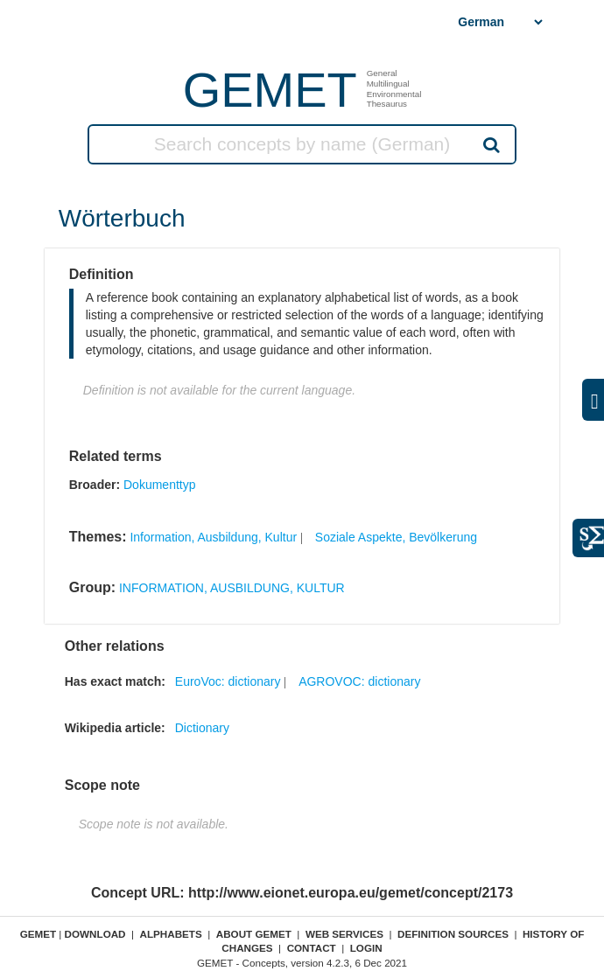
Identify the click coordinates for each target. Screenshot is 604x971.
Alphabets (171, 934)
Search (490, 144)
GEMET (270, 89)
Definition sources (453, 934)
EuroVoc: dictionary (228, 681)
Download (95, 934)
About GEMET (253, 934)
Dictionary (202, 728)
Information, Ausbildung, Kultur (213, 537)
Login (366, 948)
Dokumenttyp (159, 485)
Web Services (344, 934)
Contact (311, 948)
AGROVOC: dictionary (359, 681)
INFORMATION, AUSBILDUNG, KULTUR (232, 588)
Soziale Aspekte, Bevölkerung (396, 537)
